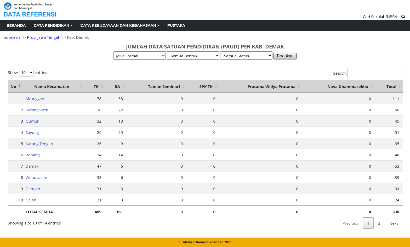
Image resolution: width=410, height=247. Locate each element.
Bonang (33, 154)
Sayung (32, 132)
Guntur (32, 121)
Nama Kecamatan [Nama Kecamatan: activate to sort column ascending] (51, 86)
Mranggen (35, 98)
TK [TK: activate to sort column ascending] (96, 86)
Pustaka (176, 25)
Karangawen (37, 109)
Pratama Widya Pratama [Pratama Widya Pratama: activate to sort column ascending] (271, 86)
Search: (367, 73)
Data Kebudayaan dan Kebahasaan (119, 25)
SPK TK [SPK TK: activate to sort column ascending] (206, 86)
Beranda (16, 25)
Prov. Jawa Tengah (43, 37)
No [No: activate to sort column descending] (13, 86)
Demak (32, 166)
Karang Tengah (39, 143)
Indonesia (11, 37)
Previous (350, 223)
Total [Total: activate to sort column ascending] (391, 86)
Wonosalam (36, 177)
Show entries (27, 72)
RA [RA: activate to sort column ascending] (117, 86)
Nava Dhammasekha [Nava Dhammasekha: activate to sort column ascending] (347, 86)
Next (393, 223)
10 (21, 199)
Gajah (31, 199)
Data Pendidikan (52, 25)
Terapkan (285, 56)
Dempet (33, 188)
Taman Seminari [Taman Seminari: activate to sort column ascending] (164, 86)
